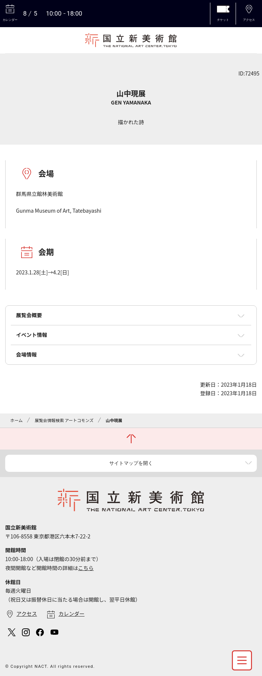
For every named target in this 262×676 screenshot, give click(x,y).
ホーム (16, 420)
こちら (86, 568)
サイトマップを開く (131, 463)
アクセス (26, 613)
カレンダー (71, 613)
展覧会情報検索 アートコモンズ (64, 420)
